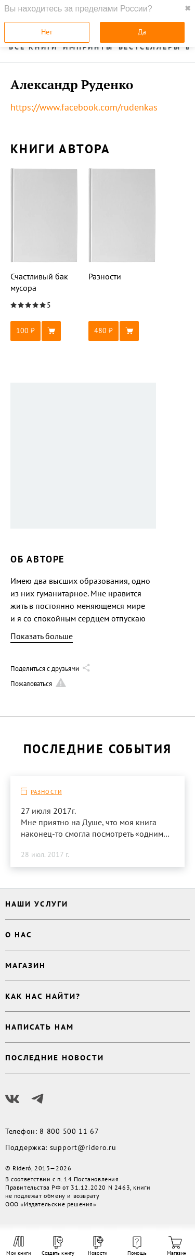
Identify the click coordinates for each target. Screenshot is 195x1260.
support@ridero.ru (83, 1147)
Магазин (176, 1246)
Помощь (137, 1246)
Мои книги (18, 1245)
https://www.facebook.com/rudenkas (84, 107)
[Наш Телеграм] (37, 1099)
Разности (46, 792)
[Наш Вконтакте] (12, 1099)
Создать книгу (58, 1246)
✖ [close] (188, 8)
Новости (97, 1246)
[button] (44, 331)
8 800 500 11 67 (69, 1131)
